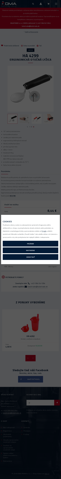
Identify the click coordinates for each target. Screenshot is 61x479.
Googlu (44, 231)
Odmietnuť (30, 257)
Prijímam (30, 244)
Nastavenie (30, 250)
